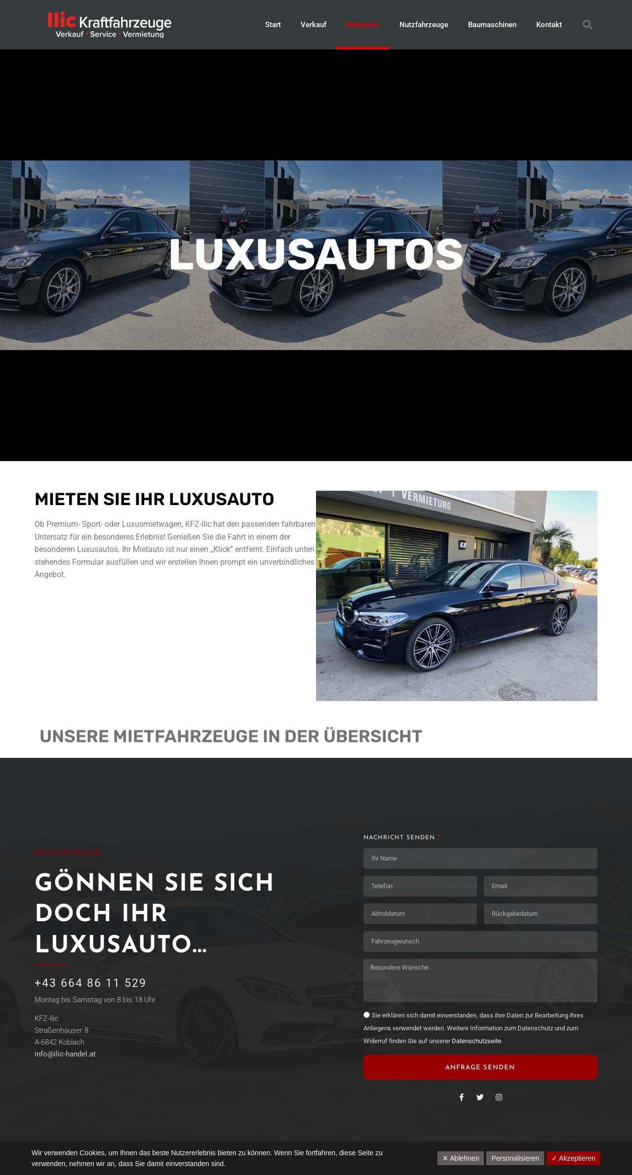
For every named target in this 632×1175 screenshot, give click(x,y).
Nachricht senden (400, 838)
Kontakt (549, 24)
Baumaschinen (492, 24)
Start (273, 24)
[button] (587, 25)
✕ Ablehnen (460, 1158)
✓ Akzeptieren (573, 1158)
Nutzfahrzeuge (423, 24)
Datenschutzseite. (477, 1041)
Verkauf (313, 24)
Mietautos (363, 24)
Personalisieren (515, 1158)
